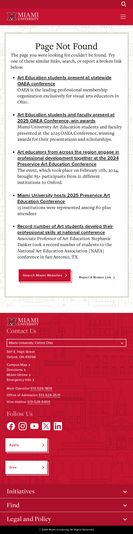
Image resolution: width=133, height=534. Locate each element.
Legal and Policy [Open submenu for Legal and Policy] (29, 519)
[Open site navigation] (123, 17)
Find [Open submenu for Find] (13, 505)
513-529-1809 (41, 388)
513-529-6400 (38, 402)
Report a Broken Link (95, 277)
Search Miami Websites (42, 275)
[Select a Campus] (66, 343)
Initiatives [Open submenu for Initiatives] (21, 491)
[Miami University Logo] (23, 16)
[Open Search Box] (123, 4)
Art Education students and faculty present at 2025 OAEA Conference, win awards (66, 118)
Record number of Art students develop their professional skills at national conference (65, 229)
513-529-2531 (49, 395)
